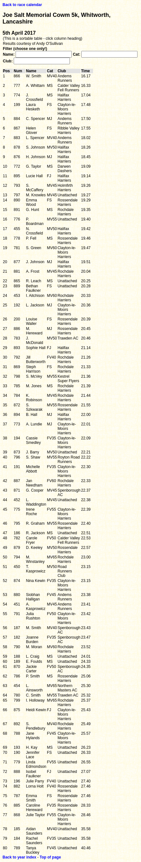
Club (63, 71)
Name (33, 71)
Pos (8, 71)
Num (19, 71)
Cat (51, 71)
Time (87, 71)
